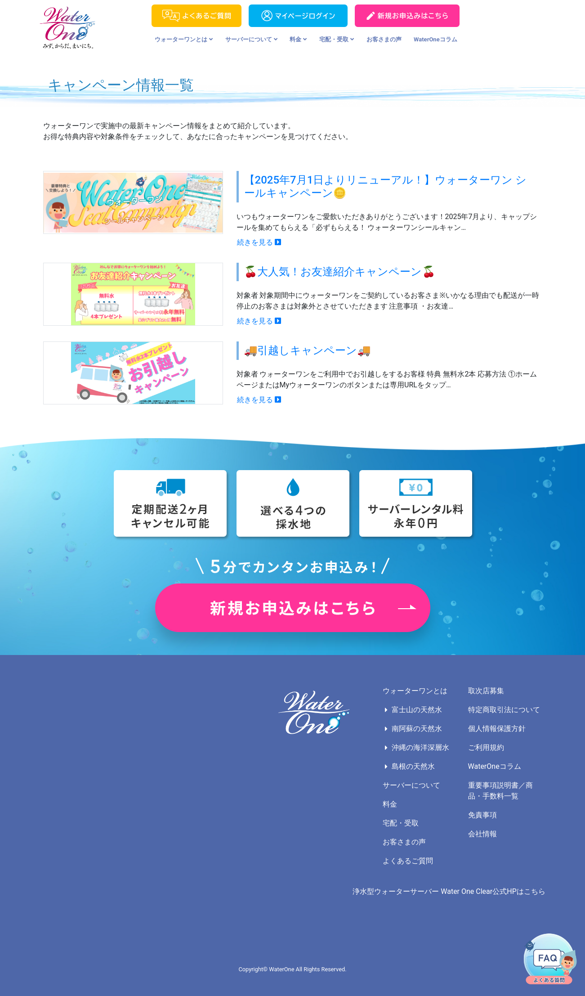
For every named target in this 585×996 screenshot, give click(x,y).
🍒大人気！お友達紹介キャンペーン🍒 (340, 271)
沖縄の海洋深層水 (420, 747)
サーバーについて (251, 39)
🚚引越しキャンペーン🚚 (307, 350)
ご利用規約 (486, 747)
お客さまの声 (384, 39)
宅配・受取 (336, 39)
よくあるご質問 (408, 861)
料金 (298, 39)
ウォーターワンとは (184, 39)
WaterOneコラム (435, 39)
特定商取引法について (504, 709)
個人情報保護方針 (497, 728)
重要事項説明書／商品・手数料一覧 (500, 790)
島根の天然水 (413, 766)
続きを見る (259, 242)
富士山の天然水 (417, 709)
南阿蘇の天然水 (417, 728)
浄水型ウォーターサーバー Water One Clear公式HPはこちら (449, 891)
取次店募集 (486, 690)
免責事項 (482, 815)
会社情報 (482, 834)
